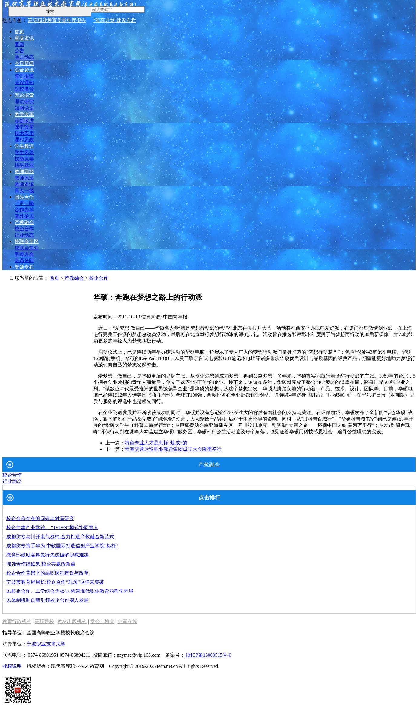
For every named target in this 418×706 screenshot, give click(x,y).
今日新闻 (24, 63)
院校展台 (24, 88)
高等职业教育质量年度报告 (57, 20)
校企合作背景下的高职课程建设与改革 (47, 573)
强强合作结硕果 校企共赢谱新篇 (40, 563)
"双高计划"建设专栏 (114, 20)
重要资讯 (24, 38)
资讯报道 (24, 76)
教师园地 (24, 171)
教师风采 (24, 177)
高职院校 (44, 621)
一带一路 (24, 203)
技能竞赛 (24, 158)
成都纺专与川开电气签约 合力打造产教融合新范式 (60, 536)
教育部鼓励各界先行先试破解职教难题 (47, 554)
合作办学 (24, 209)
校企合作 (24, 228)
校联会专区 (27, 241)
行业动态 (24, 235)
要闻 (19, 44)
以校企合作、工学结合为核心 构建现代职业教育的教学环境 (69, 591)
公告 (19, 50)
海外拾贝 (24, 216)
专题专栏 (24, 266)
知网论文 (24, 108)
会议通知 (24, 82)
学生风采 (24, 152)
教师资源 (24, 184)
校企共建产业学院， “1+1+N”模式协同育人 (52, 527)
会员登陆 (24, 260)
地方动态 (24, 57)
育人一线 (24, 190)
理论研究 (24, 101)
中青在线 (127, 621)
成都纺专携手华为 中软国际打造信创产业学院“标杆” (62, 545)
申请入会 (24, 254)
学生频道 (24, 146)
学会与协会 (102, 621)
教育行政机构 (16, 621)
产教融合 (24, 222)
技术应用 (24, 133)
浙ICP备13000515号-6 (208, 655)
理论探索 (24, 95)
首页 (19, 31)
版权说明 (12, 666)
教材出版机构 (72, 621)
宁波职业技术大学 (46, 643)
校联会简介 (27, 247)
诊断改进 (24, 120)
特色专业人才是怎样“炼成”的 (156, 442)
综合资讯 (24, 69)
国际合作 (24, 197)
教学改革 (24, 114)
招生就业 (24, 165)
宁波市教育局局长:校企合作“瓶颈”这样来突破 (55, 582)
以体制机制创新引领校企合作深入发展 (47, 600)
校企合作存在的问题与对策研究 (40, 518)
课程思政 (24, 139)
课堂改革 (24, 127)
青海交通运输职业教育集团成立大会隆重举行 (173, 449)
